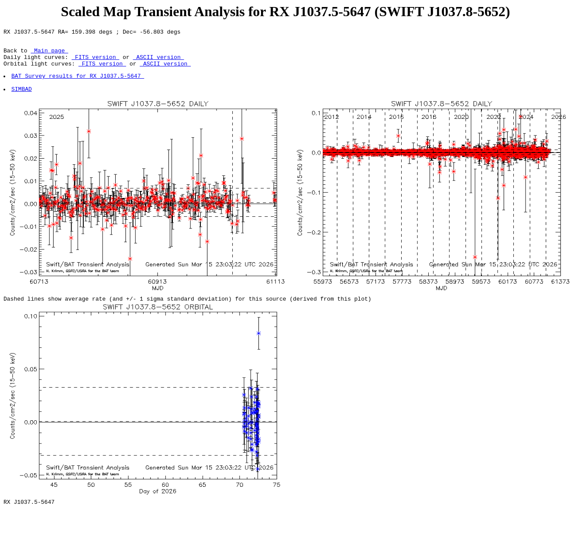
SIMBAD (22, 99)
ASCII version (158, 62)
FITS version (95, 62)
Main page (49, 54)
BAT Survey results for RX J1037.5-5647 (78, 83)
